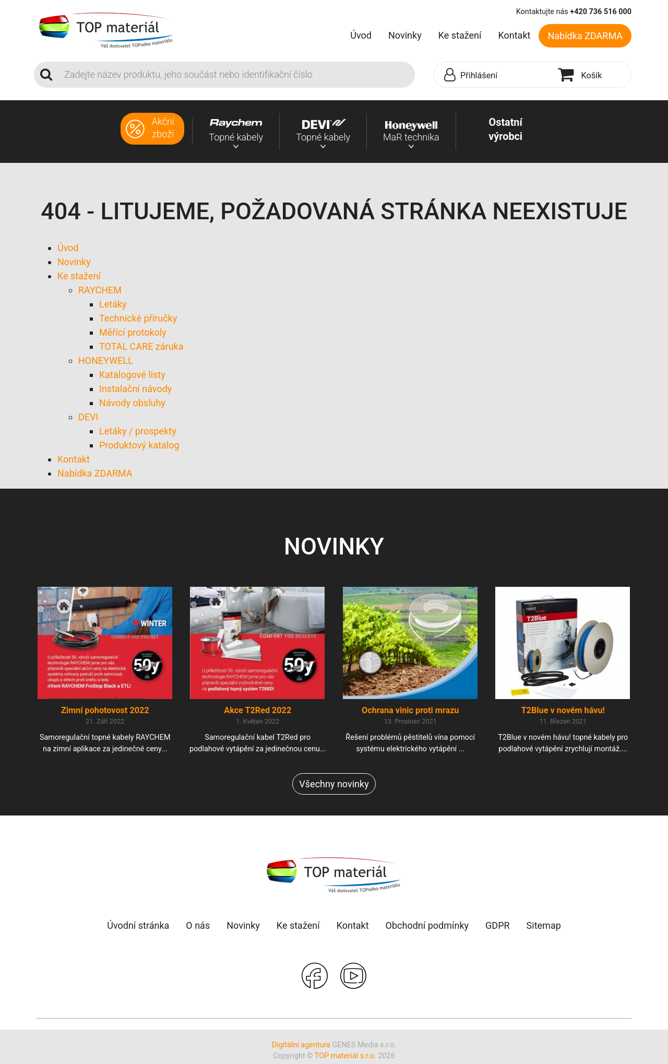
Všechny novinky (333, 785)
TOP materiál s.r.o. (345, 1058)
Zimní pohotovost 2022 (105, 712)
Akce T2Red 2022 (257, 712)
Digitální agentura (301, 1046)
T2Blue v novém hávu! (563, 712)
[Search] (236, 75)
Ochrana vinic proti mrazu (410, 712)
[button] (493, 75)
